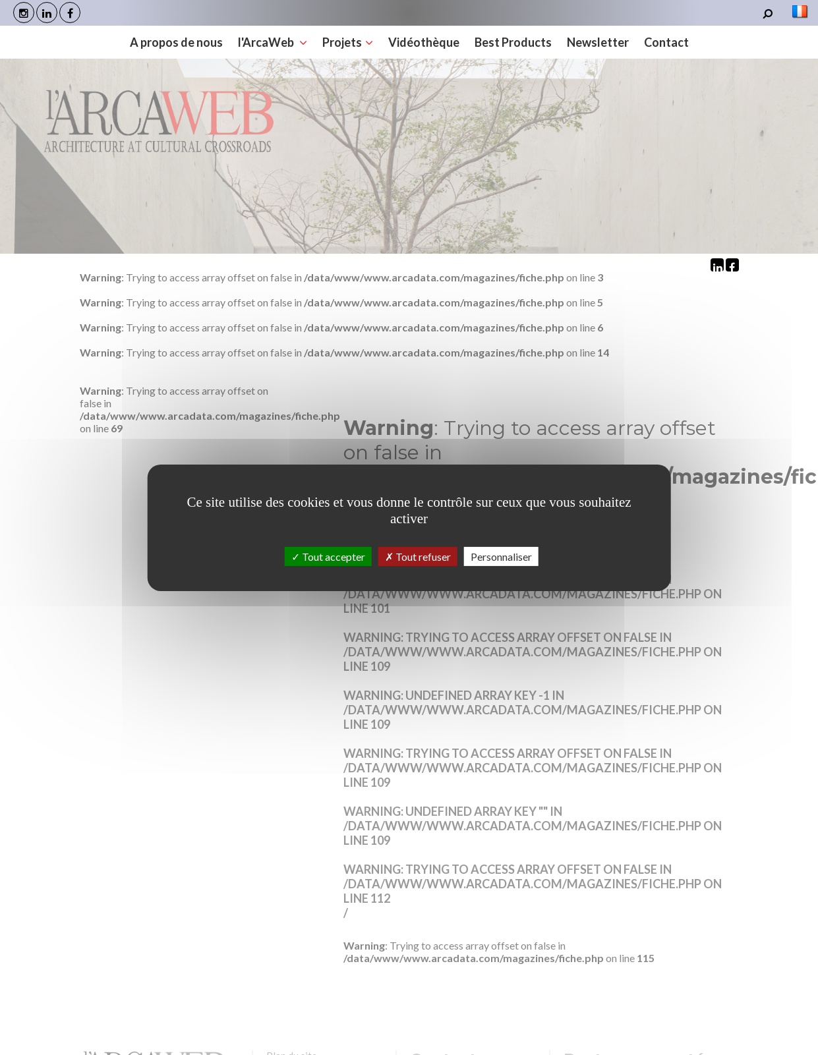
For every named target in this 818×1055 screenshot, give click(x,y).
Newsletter (490, 49)
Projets (245, 49)
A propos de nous (78, 49)
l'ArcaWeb (173, 49)
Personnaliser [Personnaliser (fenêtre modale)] (501, 556)
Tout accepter (328, 556)
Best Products (407, 49)
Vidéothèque (319, 49)
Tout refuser (418, 556)
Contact (556, 49)
